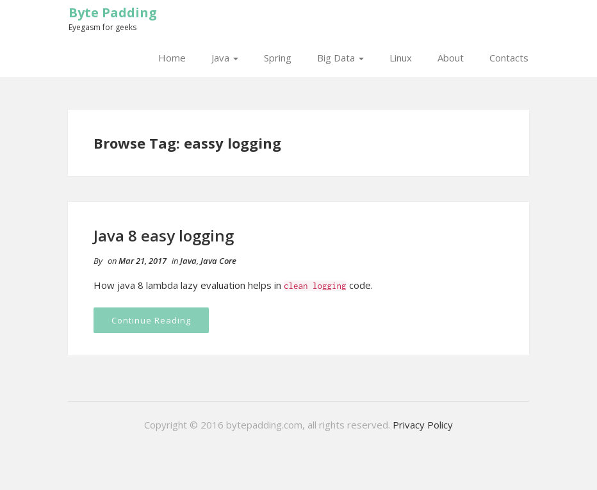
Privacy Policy (423, 424)
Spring (277, 57)
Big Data (340, 57)
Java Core (218, 260)
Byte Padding (113, 12)
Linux (400, 57)
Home (172, 57)
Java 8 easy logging (164, 235)
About (451, 57)
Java (224, 57)
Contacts (508, 57)
